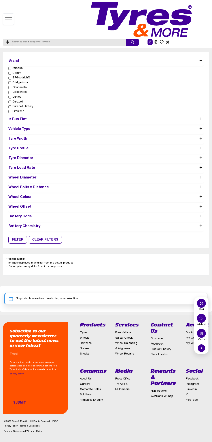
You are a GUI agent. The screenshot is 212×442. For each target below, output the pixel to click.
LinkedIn (191, 389)
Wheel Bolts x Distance (106, 188)
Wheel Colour (106, 197)
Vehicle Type (106, 129)
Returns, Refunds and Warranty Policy (23, 431)
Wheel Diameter (106, 178)
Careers (85, 384)
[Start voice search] (7, 42)
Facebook (192, 379)
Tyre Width (106, 139)
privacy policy (17, 374)
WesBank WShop (162, 396)
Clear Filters (45, 239)
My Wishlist (193, 343)
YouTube (192, 400)
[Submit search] (132, 42)
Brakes (84, 348)
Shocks (84, 354)
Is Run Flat (106, 119)
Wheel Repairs (124, 354)
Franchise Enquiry (91, 400)
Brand (106, 61)
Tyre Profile (106, 149)
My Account (193, 332)
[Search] (69, 42)
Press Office (122, 379)
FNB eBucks (159, 391)
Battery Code (106, 217)
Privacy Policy (11, 426)
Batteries (85, 343)
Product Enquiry (161, 349)
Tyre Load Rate (106, 168)
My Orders (192, 338)
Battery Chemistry (106, 226)
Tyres (83, 332)
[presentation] (43, 390)
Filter (17, 239)
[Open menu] (8, 19)
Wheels (84, 338)
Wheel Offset (106, 207)
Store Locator (159, 354)
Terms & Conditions (30, 426)
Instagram (192, 384)
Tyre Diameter (106, 158)
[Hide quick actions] (201, 348)
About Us (85, 379)
